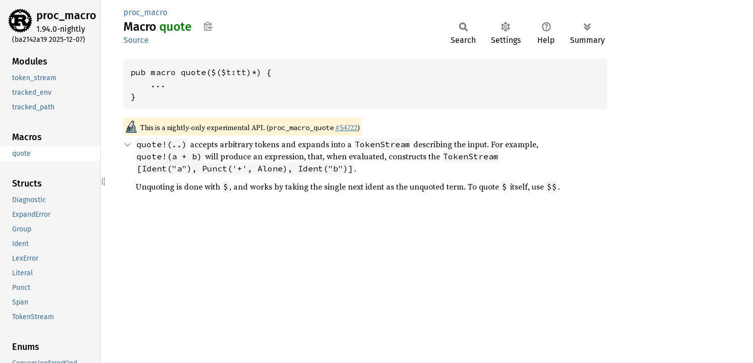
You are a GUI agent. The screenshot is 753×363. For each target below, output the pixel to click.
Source (136, 40)
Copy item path (208, 26)
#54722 (346, 128)
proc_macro (66, 15)
